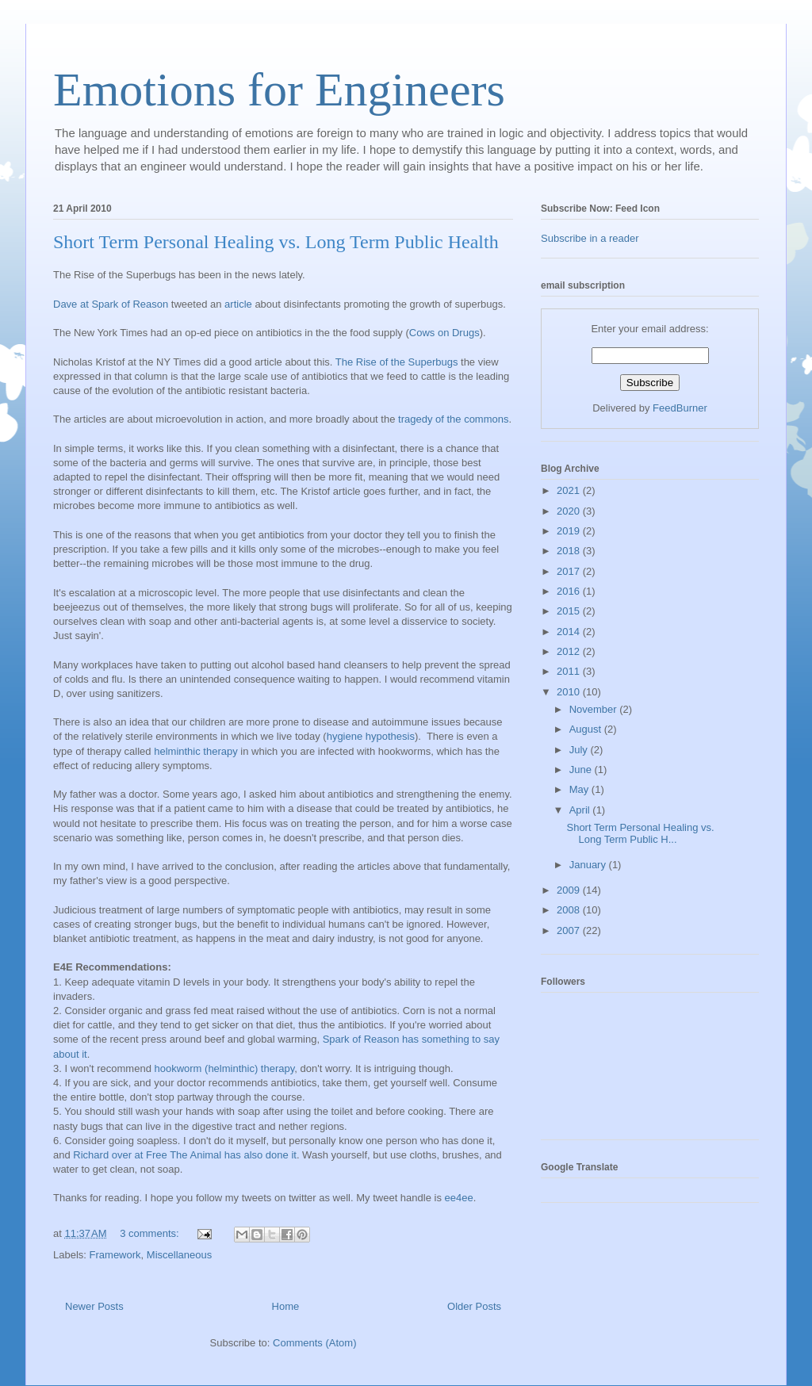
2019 (570, 531)
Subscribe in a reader (590, 238)
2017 (570, 571)
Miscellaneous (179, 1255)
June (582, 769)
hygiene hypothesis (371, 736)
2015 (570, 611)
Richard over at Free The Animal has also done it (185, 1155)
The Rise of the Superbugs (398, 362)
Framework (115, 1255)
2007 (570, 930)
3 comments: (151, 1233)
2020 (570, 511)
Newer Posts (94, 1306)
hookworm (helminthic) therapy (224, 1068)
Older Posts (474, 1306)
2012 (570, 651)
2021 (570, 490)
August (586, 729)
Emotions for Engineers (279, 89)
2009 (570, 890)
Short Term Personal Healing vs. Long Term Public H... (640, 833)
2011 (570, 671)
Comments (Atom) (314, 1343)
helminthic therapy (196, 751)
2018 (570, 551)
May (580, 789)
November (594, 709)
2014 (570, 631)
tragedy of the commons (453, 419)
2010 (570, 692)
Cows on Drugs (444, 333)
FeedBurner (680, 408)
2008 (570, 910)
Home (286, 1306)
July (580, 750)
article (238, 304)
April (581, 810)
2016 (570, 591)
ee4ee (459, 1198)
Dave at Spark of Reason (110, 304)
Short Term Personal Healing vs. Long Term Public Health (276, 242)
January (589, 865)
